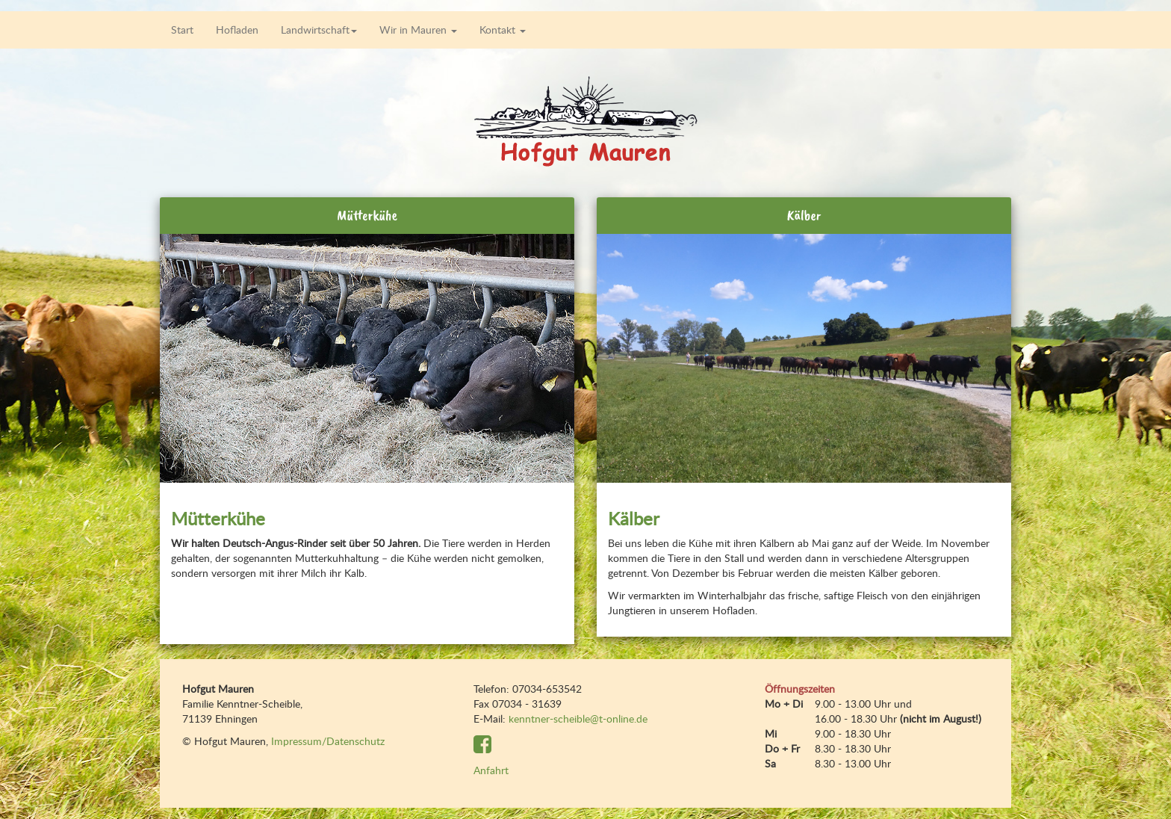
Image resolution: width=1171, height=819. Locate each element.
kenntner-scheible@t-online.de (578, 718)
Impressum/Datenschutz (328, 741)
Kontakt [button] (502, 29)
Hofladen (237, 29)
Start (182, 29)
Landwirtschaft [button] (319, 29)
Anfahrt (491, 770)
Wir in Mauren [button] (418, 29)
